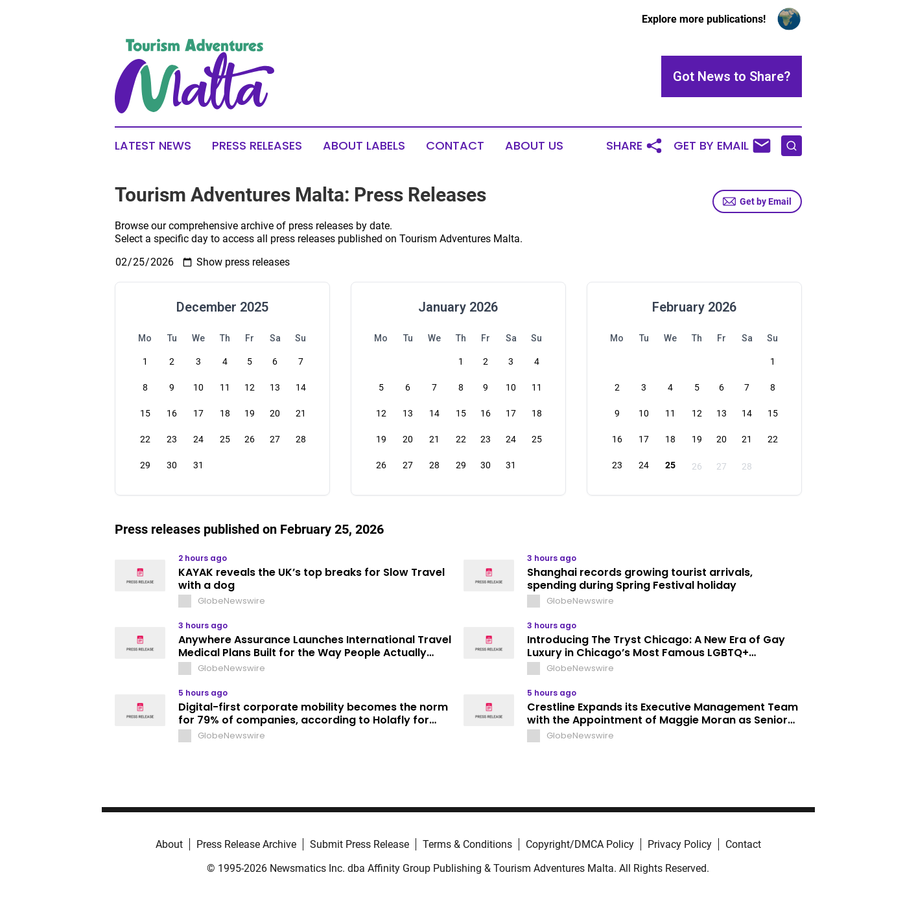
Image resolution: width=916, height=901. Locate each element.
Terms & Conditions (467, 844)
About (169, 844)
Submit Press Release (359, 844)
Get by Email (757, 201)
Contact (455, 146)
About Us (534, 146)
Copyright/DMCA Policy (580, 844)
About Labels (364, 146)
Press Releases (257, 146)
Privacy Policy (680, 844)
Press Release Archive (246, 844)
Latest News (153, 146)
